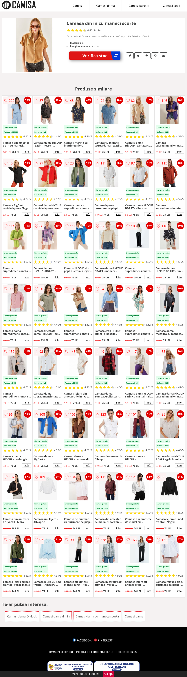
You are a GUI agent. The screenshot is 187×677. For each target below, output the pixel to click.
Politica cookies (126, 652)
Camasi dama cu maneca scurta (97, 616)
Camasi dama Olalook (22, 616)
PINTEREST (103, 640)
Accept (108, 674)
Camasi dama (105, 6)
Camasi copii (171, 6)
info (27, 151)
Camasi (77, 6)
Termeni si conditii (61, 652)
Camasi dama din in (56, 616)
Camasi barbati (139, 6)
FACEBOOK (82, 640)
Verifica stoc (101, 55)
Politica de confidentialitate (94, 652)
